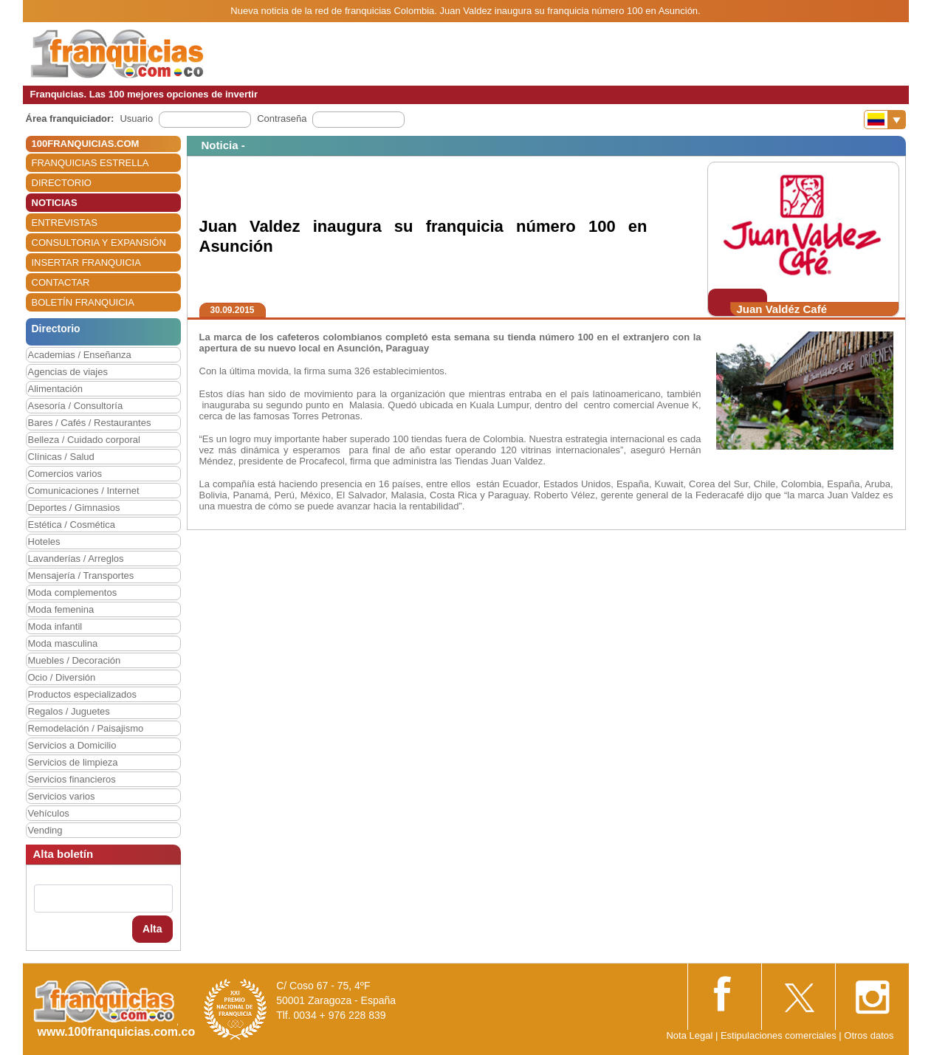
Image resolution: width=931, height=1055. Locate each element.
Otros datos (868, 1035)
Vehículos (48, 813)
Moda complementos (72, 592)
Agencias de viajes (68, 371)
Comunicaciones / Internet (84, 490)
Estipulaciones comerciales (780, 1035)
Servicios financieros (72, 779)
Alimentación (55, 388)
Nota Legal (689, 1035)
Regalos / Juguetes (69, 711)
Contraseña (281, 118)
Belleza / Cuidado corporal (84, 439)
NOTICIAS (55, 202)
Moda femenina (61, 609)
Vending (45, 830)
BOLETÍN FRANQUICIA (83, 302)
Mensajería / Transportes (81, 575)
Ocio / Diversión (62, 677)
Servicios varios (61, 796)
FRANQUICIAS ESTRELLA (90, 162)
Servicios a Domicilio (72, 745)
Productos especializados (82, 694)
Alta (152, 929)
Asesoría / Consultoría (75, 405)
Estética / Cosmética (72, 524)
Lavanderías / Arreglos (76, 558)
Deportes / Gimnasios (74, 507)
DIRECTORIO (62, 182)
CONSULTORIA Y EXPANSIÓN (99, 242)
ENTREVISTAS (64, 222)
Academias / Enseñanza (79, 354)
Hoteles (44, 541)
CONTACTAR (61, 282)
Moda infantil (55, 626)
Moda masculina (63, 643)
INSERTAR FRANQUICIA (86, 262)
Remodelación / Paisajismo (86, 728)
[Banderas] (885, 119)
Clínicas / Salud (61, 456)
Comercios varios (65, 473)
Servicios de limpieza (73, 762)
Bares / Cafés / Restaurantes (89, 422)
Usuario (136, 118)
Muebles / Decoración (74, 660)
